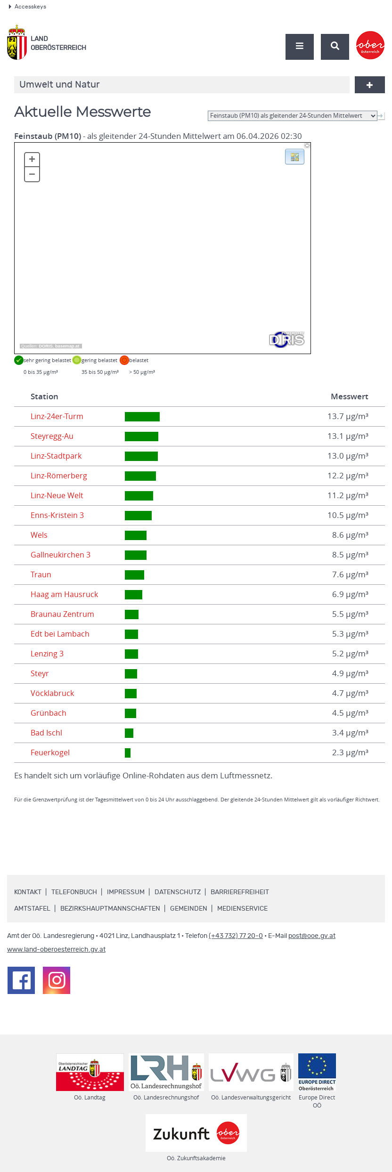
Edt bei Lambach (61, 634)
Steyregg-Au (53, 436)
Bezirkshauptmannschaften (110, 908)
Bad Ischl (47, 732)
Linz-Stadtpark (57, 456)
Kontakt (27, 892)
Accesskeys (27, 6)
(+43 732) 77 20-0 (236, 936)
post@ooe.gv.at (311, 936)
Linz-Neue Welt (59, 495)
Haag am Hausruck (65, 594)
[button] (294, 156)
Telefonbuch (74, 892)
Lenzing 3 (48, 653)
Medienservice (242, 908)
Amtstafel (32, 908)
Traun (41, 574)
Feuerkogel (51, 752)
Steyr (40, 673)
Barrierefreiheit (240, 892)
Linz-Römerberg (60, 475)
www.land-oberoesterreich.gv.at (56, 949)
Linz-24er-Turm (58, 416)
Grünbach (48, 713)
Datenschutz (178, 892)
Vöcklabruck (53, 693)
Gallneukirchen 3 (61, 555)
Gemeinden (188, 908)
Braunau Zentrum (63, 614)
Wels (40, 535)
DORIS (46, 346)
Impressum (126, 892)
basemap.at (67, 346)
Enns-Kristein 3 (58, 515)
